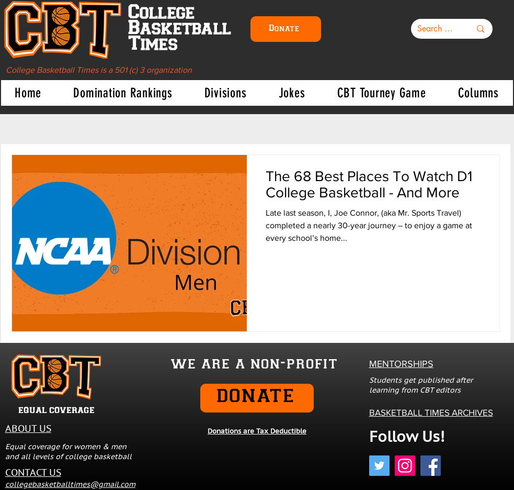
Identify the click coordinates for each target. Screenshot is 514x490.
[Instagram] (405, 465)
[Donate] (285, 29)
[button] (123, 93)
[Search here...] (436, 29)
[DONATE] (257, 398)
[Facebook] (430, 465)
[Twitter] (379, 465)
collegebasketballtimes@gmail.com (70, 484)
